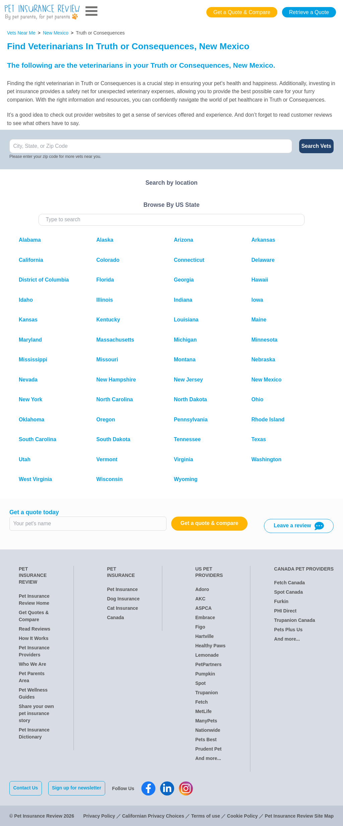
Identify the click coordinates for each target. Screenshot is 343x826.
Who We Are (32, 664)
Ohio (258, 399)
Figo (200, 627)
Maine (259, 319)
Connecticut (189, 260)
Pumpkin (205, 673)
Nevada (28, 379)
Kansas (28, 319)
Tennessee (187, 439)
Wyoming (186, 479)
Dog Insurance (123, 598)
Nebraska (263, 359)
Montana (185, 359)
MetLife (203, 711)
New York (30, 399)
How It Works (33, 638)
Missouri (107, 359)
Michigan (185, 340)
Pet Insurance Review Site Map (299, 815)
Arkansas (263, 240)
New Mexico (55, 33)
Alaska (105, 240)
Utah (24, 459)
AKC (200, 598)
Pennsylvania (191, 419)
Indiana (183, 300)
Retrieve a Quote (309, 12)
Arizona (183, 240)
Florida (105, 280)
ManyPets (206, 720)
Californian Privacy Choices (153, 815)
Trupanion (206, 692)
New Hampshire (116, 379)
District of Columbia (44, 280)
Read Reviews (34, 629)
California (31, 260)
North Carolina (114, 399)
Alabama (30, 240)
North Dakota (190, 399)
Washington (267, 459)
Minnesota (265, 340)
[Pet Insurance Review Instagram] (187, 788)
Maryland (30, 340)
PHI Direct (285, 610)
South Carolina (37, 439)
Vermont (107, 459)
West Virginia (35, 479)
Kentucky (108, 319)
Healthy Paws (210, 645)
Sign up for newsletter (77, 787)
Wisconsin (109, 479)
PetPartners (208, 664)
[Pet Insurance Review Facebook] (149, 788)
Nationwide (207, 730)
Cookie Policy (242, 815)
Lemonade (207, 655)
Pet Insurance (122, 589)
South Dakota (113, 439)
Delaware (263, 260)
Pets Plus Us (288, 629)
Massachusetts (115, 340)
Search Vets (316, 146)
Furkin (281, 601)
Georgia (184, 280)
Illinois (104, 300)
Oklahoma (31, 419)
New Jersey (188, 379)
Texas (259, 439)
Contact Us (25, 787)
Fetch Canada (289, 582)
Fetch (201, 702)
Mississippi (33, 359)
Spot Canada (288, 592)
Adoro (202, 589)
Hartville (204, 636)
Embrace (205, 617)
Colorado (108, 260)
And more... (208, 758)
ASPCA (203, 608)
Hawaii (260, 280)
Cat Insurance (122, 608)
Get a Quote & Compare (241, 12)
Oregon (105, 419)
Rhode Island (268, 419)
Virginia (183, 459)
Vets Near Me (21, 33)
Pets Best (206, 739)
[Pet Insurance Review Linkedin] (168, 788)
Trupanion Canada (294, 620)
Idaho (26, 300)
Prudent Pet (208, 749)
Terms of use (205, 815)
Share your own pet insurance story (36, 713)
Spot (200, 683)
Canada (115, 617)
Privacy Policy (99, 815)
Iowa (257, 300)
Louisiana (186, 319)
